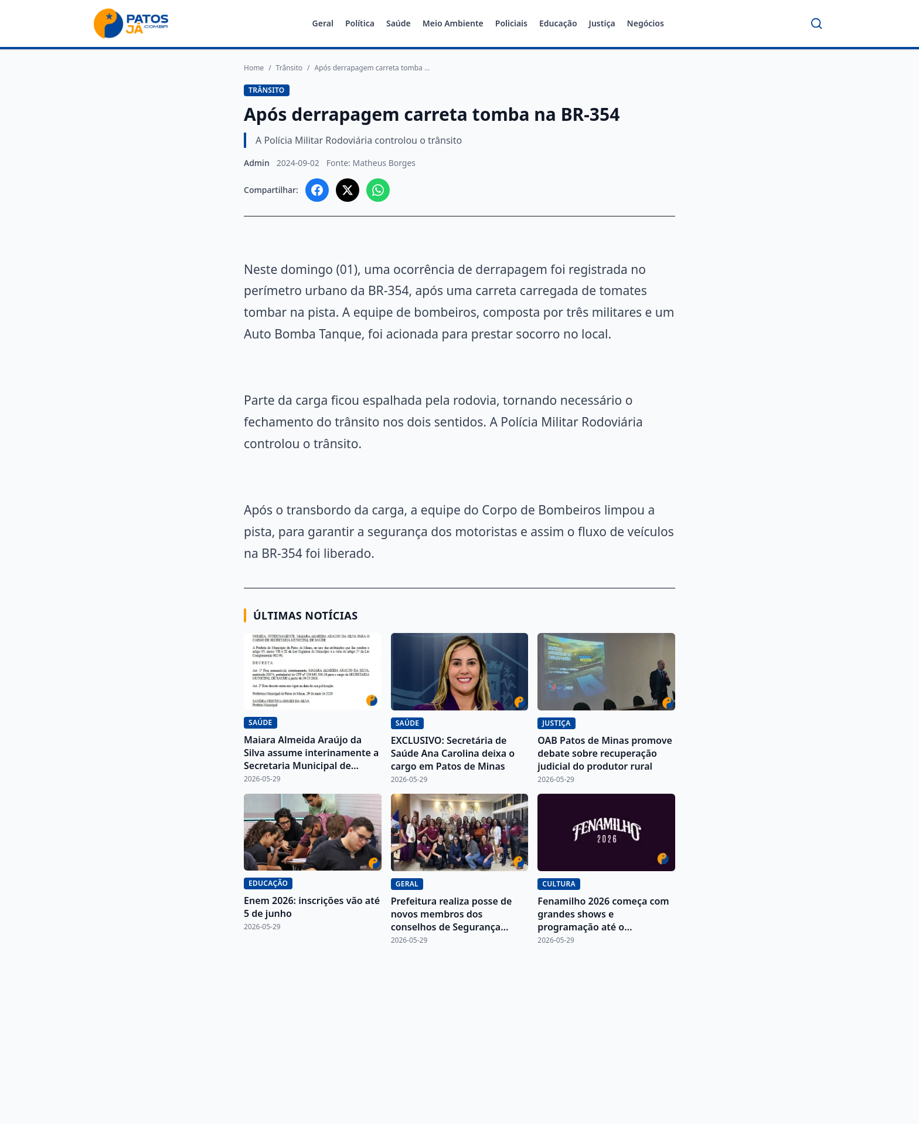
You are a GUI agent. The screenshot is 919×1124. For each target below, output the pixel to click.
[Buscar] (816, 23)
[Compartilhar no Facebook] (317, 190)
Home (254, 68)
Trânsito (289, 68)
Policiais (511, 23)
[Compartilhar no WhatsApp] (378, 190)
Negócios (645, 23)
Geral (322, 23)
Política (360, 23)
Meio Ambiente (453, 23)
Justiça (602, 23)
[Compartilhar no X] (347, 190)
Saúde (398, 23)
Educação (558, 23)
